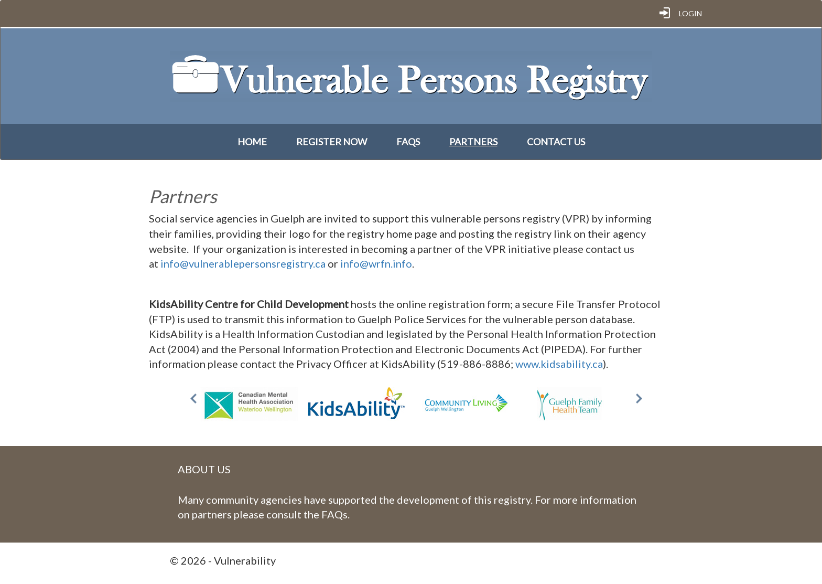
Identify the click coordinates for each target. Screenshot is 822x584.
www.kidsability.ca (559, 363)
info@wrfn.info (376, 263)
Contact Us (556, 141)
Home (252, 141)
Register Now (331, 141)
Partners (473, 141)
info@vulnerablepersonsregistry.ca (243, 263)
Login (690, 13)
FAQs (408, 141)
